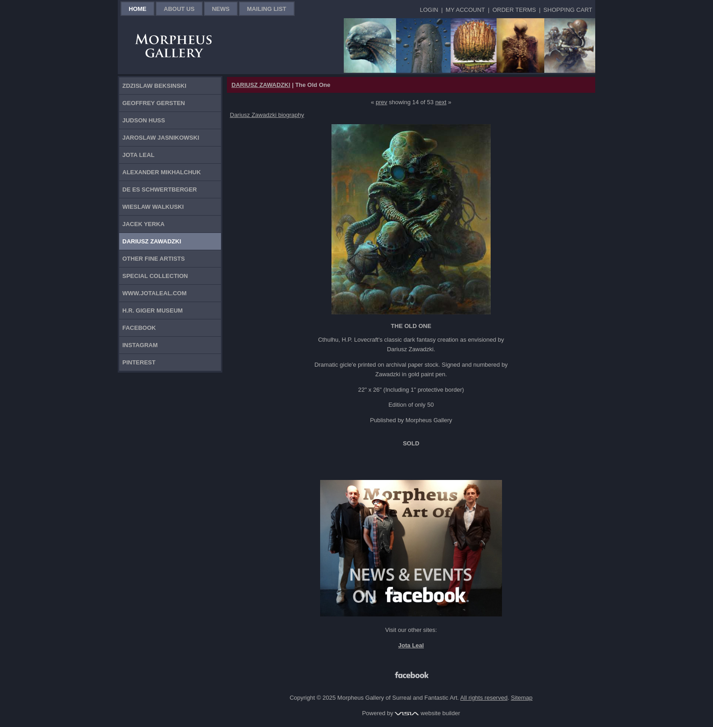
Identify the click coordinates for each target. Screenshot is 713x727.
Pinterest (139, 362)
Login (429, 9)
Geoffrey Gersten (153, 103)
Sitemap (521, 697)
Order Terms (514, 9)
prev (381, 102)
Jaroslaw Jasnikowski (160, 137)
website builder (427, 713)
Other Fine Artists (153, 258)
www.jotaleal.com (154, 293)
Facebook (139, 327)
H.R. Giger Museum (152, 310)
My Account (465, 9)
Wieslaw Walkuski (153, 206)
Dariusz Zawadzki (151, 241)
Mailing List (266, 8)
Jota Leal (138, 154)
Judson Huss (143, 120)
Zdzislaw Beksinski (154, 85)
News (221, 8)
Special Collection (155, 276)
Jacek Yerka (143, 224)
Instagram (140, 345)
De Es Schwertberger (159, 189)
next (441, 102)
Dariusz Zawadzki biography (267, 114)
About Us (179, 8)
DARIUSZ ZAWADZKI (260, 84)
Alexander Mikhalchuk (161, 172)
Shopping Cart (567, 9)
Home (137, 8)
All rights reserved (483, 697)
